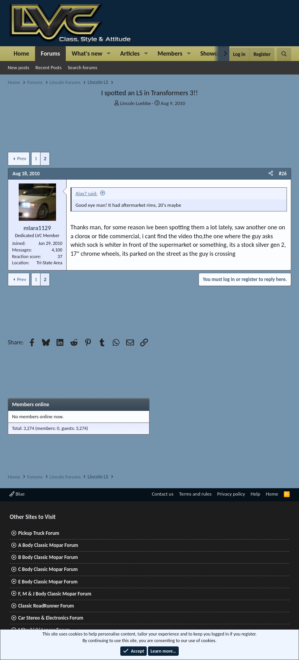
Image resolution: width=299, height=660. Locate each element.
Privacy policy (231, 494)
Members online (30, 404)
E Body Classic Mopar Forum (47, 582)
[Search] (284, 54)
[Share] (271, 173)
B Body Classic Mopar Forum (48, 557)
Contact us (163, 494)
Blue (17, 494)
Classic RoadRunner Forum (46, 606)
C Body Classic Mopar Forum (48, 569)
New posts (18, 67)
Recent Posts (48, 67)
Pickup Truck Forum (38, 533)
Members (170, 53)
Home (21, 53)
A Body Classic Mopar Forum (48, 545)
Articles (130, 53)
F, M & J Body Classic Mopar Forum (54, 594)
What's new (87, 53)
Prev (21, 158)
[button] (108, 53)
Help (255, 494)
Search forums (82, 67)
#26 (283, 173)
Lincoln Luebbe (135, 103)
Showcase (212, 53)
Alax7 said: (86, 193)
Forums (50, 53)
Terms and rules (195, 494)
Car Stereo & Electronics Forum (50, 618)
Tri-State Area (49, 262)
